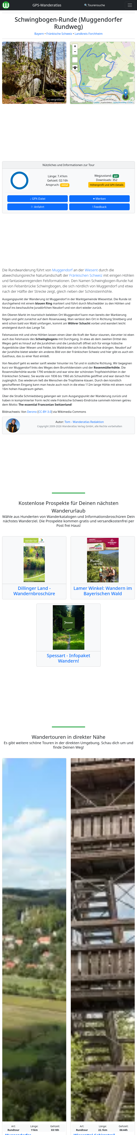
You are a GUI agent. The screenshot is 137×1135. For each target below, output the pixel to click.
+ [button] (75, 46)
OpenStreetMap (120, 102)
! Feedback (99, 207)
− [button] (75, 52)
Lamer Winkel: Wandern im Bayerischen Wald (102, 590)
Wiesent (91, 270)
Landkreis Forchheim (89, 34)
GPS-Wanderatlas (46, 5)
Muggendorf (62, 270)
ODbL (130, 102)
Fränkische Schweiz (59, 34)
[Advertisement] (102, 132)
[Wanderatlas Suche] (94, 5)
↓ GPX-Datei (37, 199)
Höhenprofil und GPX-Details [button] (106, 185)
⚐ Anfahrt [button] (37, 207)
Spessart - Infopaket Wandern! (68, 658)
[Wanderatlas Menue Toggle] (130, 5)
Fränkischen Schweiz (85, 275)
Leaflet (97, 102)
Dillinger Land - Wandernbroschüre (34, 590)
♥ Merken (99, 199)
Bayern (39, 34)
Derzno (32, 412)
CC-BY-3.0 (45, 412)
